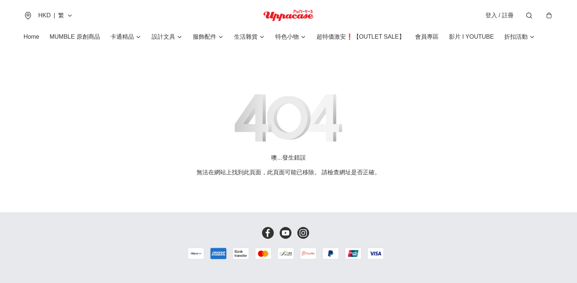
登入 (499, 15)
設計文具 (163, 37)
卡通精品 (122, 37)
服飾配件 (204, 37)
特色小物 (287, 37)
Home (31, 37)
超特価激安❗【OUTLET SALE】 (360, 37)
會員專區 (427, 37)
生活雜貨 (246, 37)
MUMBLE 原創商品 (75, 37)
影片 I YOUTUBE (471, 37)
